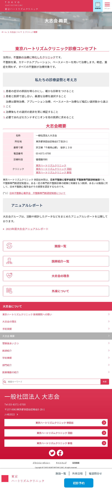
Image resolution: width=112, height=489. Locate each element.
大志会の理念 (9, 321)
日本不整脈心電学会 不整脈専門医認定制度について (37, 193)
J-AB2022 (9, 414)
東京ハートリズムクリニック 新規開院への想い (27, 314)
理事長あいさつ (10, 343)
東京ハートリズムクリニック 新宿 (53, 172)
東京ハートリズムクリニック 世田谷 (55, 422)
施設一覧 (61, 473)
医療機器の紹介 (10, 372)
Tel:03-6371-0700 (15, 404)
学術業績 (7, 357)
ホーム (4, 32)
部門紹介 (7, 365)
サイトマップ (61, 462)
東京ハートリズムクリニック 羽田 (53, 169)
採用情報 (75, 462)
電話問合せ (95, 473)
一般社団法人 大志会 (32, 396)
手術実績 (7, 329)
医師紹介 (7, 350)
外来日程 (77, 473)
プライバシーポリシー (41, 462)
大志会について (16, 32)
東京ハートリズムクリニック (51, 165)
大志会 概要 (8, 336)
